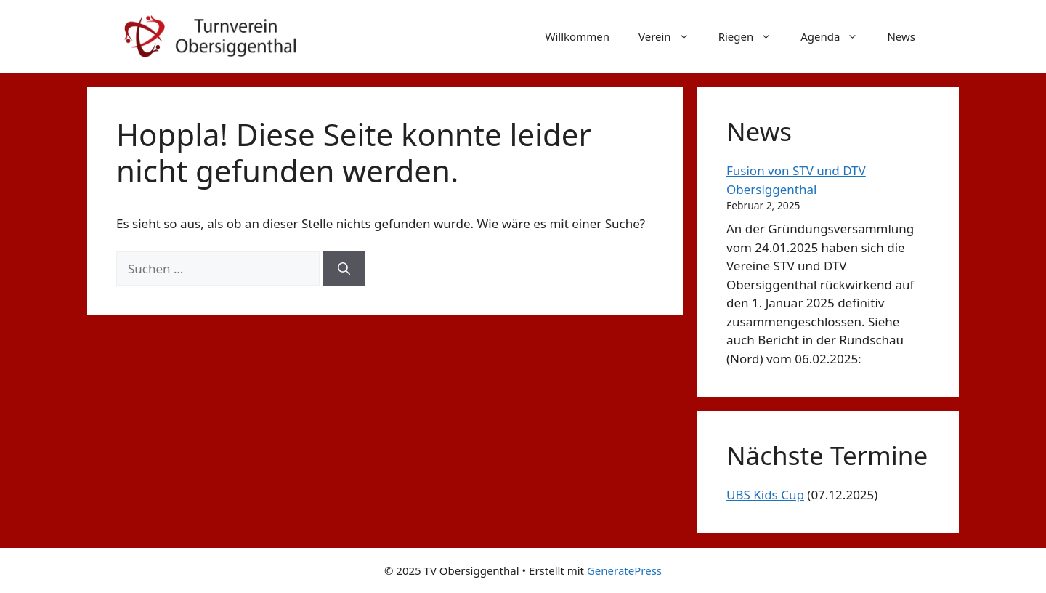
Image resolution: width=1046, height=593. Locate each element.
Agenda (836, 36)
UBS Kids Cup (765, 494)
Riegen (752, 36)
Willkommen (577, 36)
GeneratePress (624, 570)
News (901, 36)
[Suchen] (344, 268)
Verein (671, 36)
